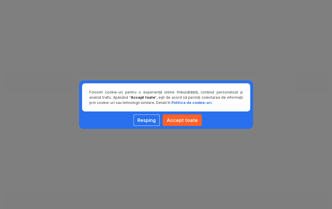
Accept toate (182, 120)
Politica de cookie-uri (191, 102)
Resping (146, 120)
